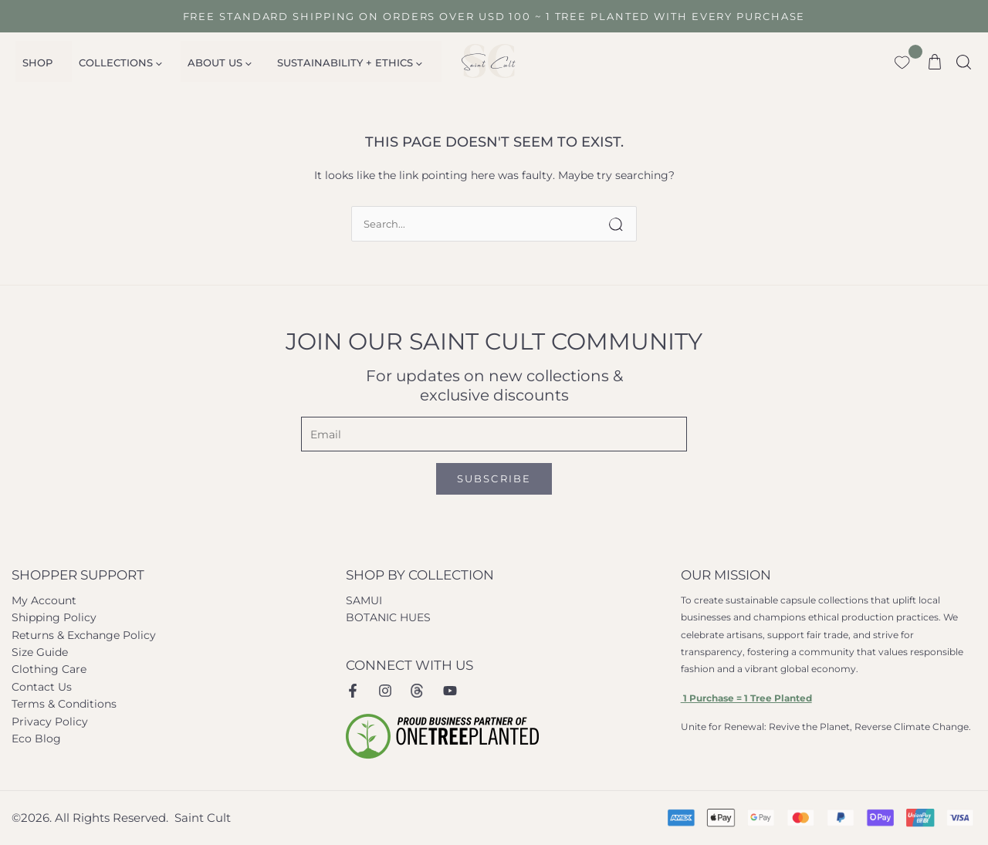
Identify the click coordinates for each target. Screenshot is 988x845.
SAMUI (364, 600)
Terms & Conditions (64, 704)
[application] (145, 62)
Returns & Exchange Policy (84, 635)
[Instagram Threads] (418, 691)
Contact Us (42, 687)
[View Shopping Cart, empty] (935, 61)
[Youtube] (450, 691)
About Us (199, 62)
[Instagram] (385, 691)
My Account (44, 600)
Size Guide (40, 652)
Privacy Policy (50, 721)
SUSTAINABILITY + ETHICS (321, 62)
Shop (34, 62)
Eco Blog (36, 738)
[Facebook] (353, 691)
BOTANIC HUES (388, 617)
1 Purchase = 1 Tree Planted (746, 698)
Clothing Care (49, 669)
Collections (108, 62)
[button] (964, 60)
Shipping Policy (54, 617)
